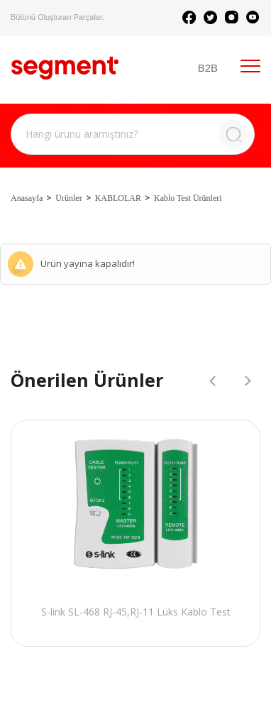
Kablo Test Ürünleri (188, 198)
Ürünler (68, 198)
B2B (208, 68)
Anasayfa (27, 198)
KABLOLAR (118, 198)
